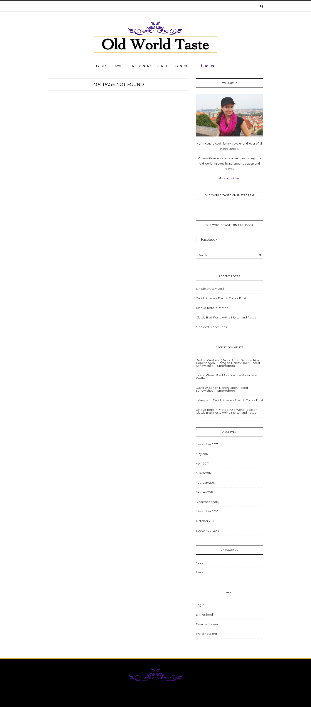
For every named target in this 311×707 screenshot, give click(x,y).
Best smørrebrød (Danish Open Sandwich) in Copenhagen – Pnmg (227, 361)
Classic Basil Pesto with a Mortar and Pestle (226, 317)
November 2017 (207, 444)
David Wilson (205, 387)
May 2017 (202, 454)
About (163, 66)
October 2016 (205, 521)
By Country (140, 66)
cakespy (202, 400)
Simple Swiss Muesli (210, 288)
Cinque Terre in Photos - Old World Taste (224, 409)
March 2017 (203, 473)
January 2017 (204, 492)
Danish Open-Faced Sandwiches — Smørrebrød (228, 364)
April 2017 (202, 463)
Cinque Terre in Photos (212, 308)
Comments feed (207, 624)
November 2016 (207, 511)
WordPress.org (206, 633)
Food (101, 66)
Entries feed (204, 614)
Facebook (209, 239)
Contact (182, 66)
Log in (200, 605)
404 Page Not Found (118, 84)
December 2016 (207, 501)
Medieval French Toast (212, 327)
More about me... (230, 178)
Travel (118, 66)
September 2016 (207, 530)
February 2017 (205, 482)
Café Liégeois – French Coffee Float (221, 298)
